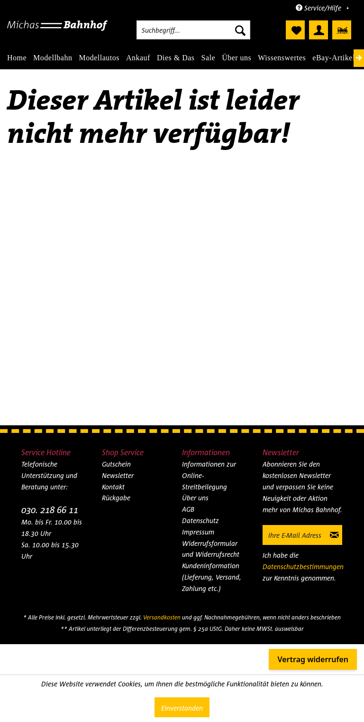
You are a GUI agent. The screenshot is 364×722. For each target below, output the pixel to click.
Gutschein (116, 464)
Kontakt (113, 487)
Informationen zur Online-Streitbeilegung (209, 475)
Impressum (198, 532)
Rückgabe (116, 498)
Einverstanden (182, 708)
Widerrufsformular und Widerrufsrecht (210, 549)
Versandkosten (162, 617)
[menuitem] (193, 29)
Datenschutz (200, 520)
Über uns (195, 498)
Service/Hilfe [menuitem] (319, 8)
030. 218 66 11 (49, 509)
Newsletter (118, 475)
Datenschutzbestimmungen (303, 567)
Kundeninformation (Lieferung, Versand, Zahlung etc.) (211, 577)
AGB (188, 509)
